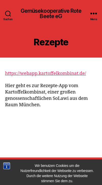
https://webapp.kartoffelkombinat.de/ (45, 73)
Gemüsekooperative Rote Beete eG (51, 13)
